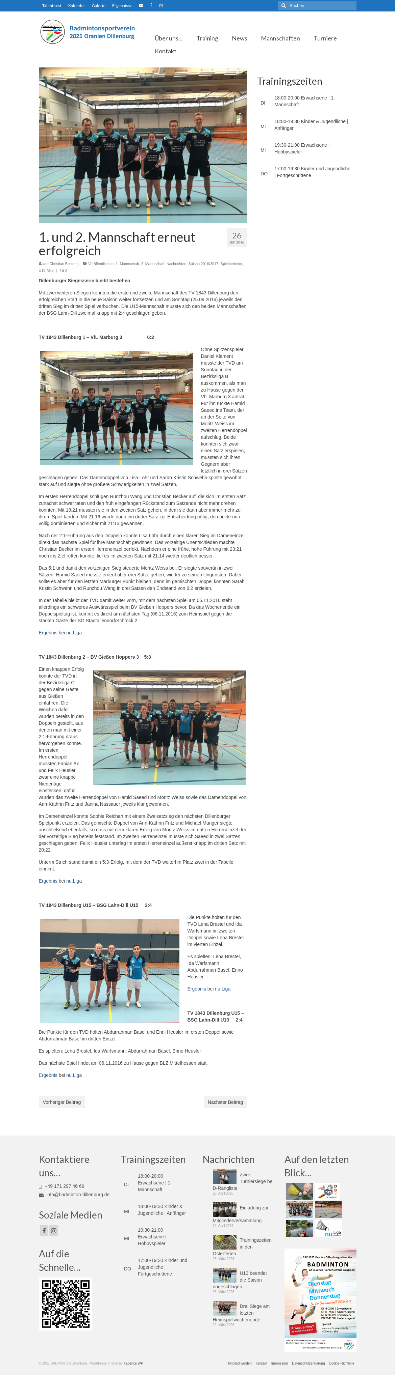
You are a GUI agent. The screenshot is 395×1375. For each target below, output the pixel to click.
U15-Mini (46, 270)
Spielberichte (231, 264)
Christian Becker (63, 264)
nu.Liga (74, 632)
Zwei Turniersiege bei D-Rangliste (243, 1181)
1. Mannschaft (127, 264)
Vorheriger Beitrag (62, 1102)
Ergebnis (48, 632)
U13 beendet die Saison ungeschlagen (240, 1279)
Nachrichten (177, 264)
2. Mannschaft (152, 264)
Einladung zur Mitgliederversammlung (241, 1214)
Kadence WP (133, 1363)
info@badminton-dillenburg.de (74, 1194)
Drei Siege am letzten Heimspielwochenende (241, 1313)
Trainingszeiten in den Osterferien (242, 1246)
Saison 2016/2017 (204, 264)
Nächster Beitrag (225, 1102)
